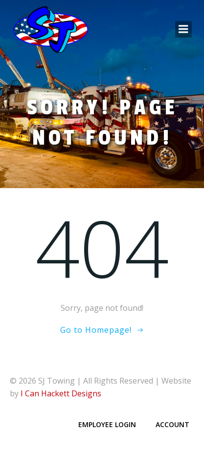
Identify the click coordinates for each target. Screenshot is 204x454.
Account (172, 424)
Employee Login (107, 424)
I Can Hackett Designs (61, 393)
